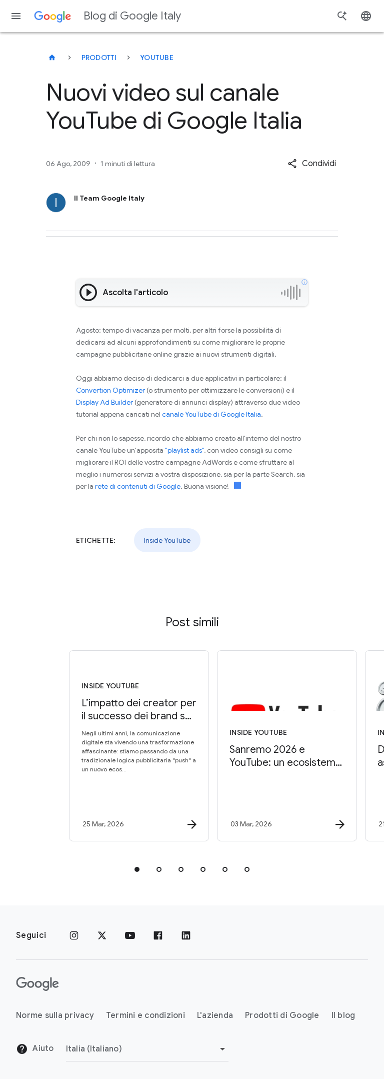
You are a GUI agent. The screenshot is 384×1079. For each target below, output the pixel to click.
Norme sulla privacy (55, 1015)
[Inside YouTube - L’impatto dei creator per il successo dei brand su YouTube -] (117, 746)
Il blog (344, 1015)
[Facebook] (158, 935)
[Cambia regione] (147, 1049)
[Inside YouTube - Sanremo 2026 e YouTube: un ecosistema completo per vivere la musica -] (265, 746)
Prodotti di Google (282, 1015)
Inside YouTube (167, 540)
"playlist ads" (184, 450)
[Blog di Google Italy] (52, 58)
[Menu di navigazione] (16, 16)
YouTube (157, 57)
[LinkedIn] (186, 935)
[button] (312, 164)
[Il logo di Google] (37, 984)
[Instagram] (74, 935)
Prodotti (99, 57)
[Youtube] (130, 935)
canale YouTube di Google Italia (211, 414)
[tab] (137, 869)
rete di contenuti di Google (137, 486)
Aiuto (35, 1049)
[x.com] (102, 935)
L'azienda (215, 1015)
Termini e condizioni (145, 1015)
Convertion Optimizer (110, 390)
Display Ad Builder (104, 402)
